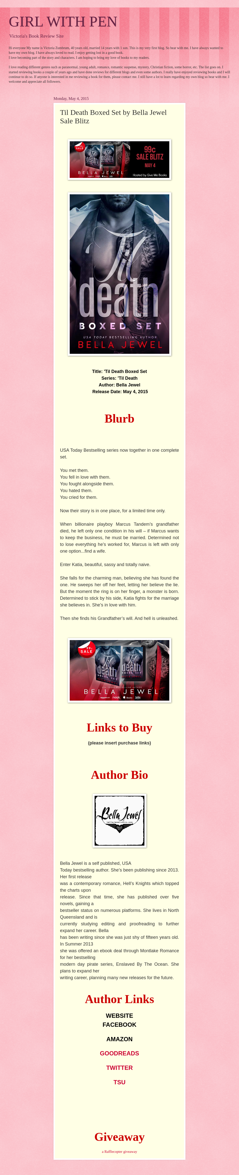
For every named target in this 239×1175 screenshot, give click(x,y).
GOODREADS (119, 1053)
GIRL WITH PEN (63, 21)
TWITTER (119, 1067)
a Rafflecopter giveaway (119, 1152)
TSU (119, 1082)
